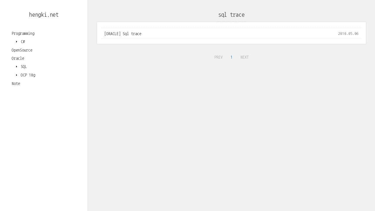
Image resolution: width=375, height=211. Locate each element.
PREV (218, 56)
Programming (23, 33)
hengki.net (44, 15)
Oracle (18, 58)
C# (22, 42)
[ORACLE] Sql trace (122, 34)
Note (16, 83)
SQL (23, 66)
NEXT (244, 56)
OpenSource (22, 50)
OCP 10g (27, 75)
